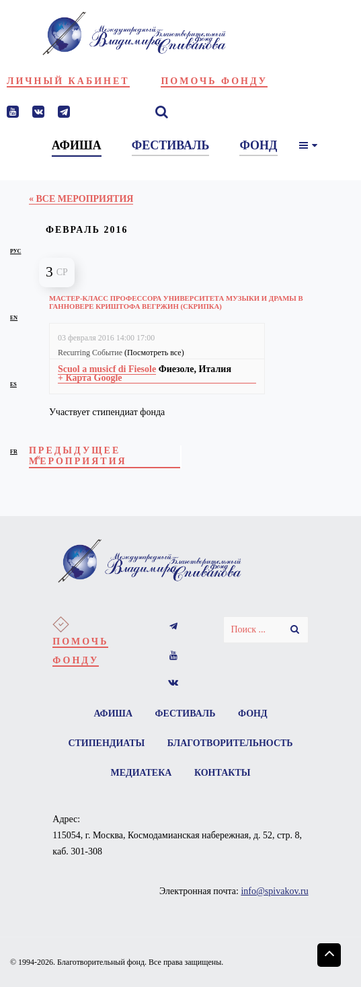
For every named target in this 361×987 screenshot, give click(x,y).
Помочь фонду (214, 81)
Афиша (112, 713)
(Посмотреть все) (154, 352)
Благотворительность (230, 743)
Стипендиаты (106, 743)
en (13, 318)
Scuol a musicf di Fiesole (107, 369)
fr (13, 452)
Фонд (253, 713)
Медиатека (141, 773)
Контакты (222, 773)
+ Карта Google (90, 378)
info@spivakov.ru (274, 891)
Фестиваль (185, 713)
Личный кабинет (68, 81)
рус (15, 251)
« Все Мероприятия (81, 199)
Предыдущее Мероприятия (78, 455)
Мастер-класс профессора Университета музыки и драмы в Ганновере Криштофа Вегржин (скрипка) (176, 302)
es (13, 384)
